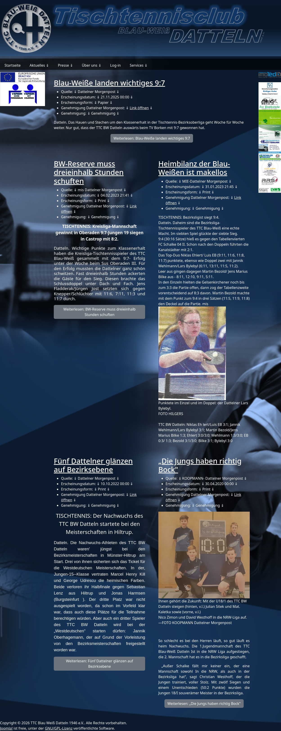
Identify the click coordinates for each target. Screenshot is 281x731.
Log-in (115, 65)
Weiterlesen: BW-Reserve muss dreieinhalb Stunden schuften (99, 312)
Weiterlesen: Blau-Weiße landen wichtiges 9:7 (151, 138)
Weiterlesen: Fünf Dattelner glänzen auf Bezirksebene (99, 663)
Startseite (12, 65)
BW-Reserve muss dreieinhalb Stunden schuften (89, 172)
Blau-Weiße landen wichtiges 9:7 (109, 83)
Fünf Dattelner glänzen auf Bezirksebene (93, 465)
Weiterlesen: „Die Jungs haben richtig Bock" (204, 703)
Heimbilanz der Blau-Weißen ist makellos (194, 168)
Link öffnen (139, 107)
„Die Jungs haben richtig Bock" (200, 465)
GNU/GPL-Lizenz (58, 728)
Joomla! (6, 728)
